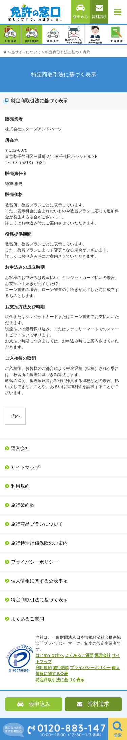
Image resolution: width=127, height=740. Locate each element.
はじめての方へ (50, 655)
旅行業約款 (20, 505)
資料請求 (99, 11)
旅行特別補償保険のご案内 (36, 543)
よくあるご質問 (24, 619)
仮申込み (80, 11)
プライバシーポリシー (31, 562)
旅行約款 (61, 667)
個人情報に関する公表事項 (36, 581)
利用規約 (17, 486)
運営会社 (17, 448)
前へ (15, 416)
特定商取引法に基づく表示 (36, 600)
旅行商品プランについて (34, 524)
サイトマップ (22, 467)
